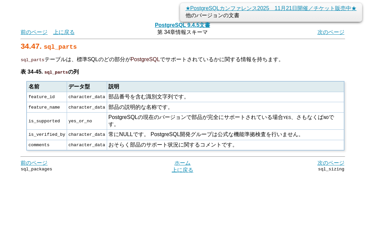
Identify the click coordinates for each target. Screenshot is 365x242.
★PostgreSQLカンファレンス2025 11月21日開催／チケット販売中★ (271, 8)
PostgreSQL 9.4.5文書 (182, 25)
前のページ (34, 32)
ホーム (182, 163)
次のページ (331, 32)
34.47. (49, 46)
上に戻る (64, 32)
